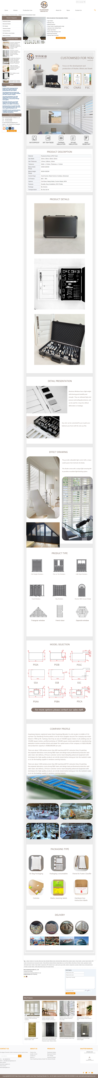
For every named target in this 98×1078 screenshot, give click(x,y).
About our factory (6, 35)
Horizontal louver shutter (29, 964)
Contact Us (78, 10)
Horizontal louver (89, 964)
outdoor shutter (29, 961)
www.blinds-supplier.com (5, 1064)
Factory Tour (33, 1052)
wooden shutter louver (80, 964)
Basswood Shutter (7, 23)
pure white (63, 964)
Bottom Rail (65, 961)
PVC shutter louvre (51, 964)
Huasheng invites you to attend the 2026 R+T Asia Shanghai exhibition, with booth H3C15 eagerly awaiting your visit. (11, 107)
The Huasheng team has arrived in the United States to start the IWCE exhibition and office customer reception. (11, 93)
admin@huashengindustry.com (9, 1060)
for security (35, 961)
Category (7, 14)
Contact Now (12, 131)
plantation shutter (88, 963)
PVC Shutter (5, 26)
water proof (57, 964)
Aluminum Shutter (7, 28)
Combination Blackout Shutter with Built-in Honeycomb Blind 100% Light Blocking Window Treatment (15, 61)
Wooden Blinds (53, 963)
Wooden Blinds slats (50, 961)
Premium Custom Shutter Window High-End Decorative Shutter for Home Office (15, 53)
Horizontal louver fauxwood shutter (34, 963)
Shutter (15, 10)
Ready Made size (60, 963)
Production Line (27, 10)
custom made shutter (86, 961)
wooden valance (72, 961)
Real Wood (74, 963)
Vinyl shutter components (40, 964)
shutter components (70, 964)
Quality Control (33, 1054)
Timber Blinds (46, 963)
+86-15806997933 (6, 1059)
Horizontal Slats (59, 961)
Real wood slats (42, 961)
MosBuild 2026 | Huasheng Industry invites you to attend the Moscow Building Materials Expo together (10, 89)
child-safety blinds (39, 966)
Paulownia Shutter (13, 14)
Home (6, 10)
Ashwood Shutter (6, 30)
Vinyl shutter (78, 961)
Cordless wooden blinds (29, 966)
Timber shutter (80, 963)
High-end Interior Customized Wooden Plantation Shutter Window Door (15, 67)
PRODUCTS (51, 1048)
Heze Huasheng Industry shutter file (38, 1059)
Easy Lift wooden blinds (48, 966)
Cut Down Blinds (68, 963)
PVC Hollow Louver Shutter (8, 33)
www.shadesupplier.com (5, 1067)
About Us (58, 10)
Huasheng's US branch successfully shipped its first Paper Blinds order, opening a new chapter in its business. (11, 103)
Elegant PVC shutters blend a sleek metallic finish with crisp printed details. (15, 82)
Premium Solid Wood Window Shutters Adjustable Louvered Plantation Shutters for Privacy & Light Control (15, 45)
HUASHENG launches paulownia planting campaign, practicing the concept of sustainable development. (11, 111)
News (68, 10)
